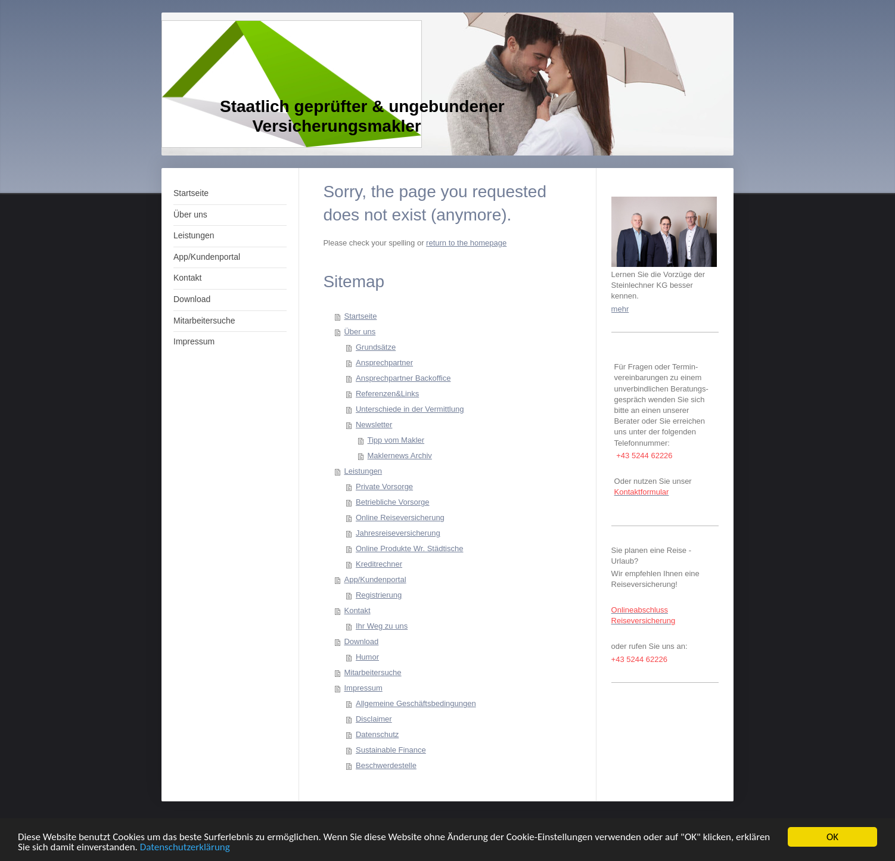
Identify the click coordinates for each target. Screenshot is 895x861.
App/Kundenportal (375, 579)
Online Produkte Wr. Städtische (409, 548)
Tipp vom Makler (395, 440)
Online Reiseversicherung (400, 517)
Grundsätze (376, 347)
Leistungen (363, 471)
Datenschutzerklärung (185, 847)
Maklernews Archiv (399, 455)
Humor (367, 656)
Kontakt (357, 610)
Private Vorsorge (384, 486)
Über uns (359, 331)
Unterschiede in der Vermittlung (410, 409)
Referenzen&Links (387, 393)
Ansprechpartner (384, 362)
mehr (620, 308)
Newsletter (374, 424)
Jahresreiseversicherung (398, 533)
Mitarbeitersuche (372, 672)
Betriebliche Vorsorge (393, 502)
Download (361, 641)
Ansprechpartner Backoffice (403, 378)
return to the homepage (466, 242)
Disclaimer (374, 718)
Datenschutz (377, 734)
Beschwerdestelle (386, 765)
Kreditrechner (379, 564)
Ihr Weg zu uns (382, 625)
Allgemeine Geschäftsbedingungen (416, 703)
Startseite (360, 316)
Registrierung (379, 594)
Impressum (363, 687)
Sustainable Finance (391, 749)
